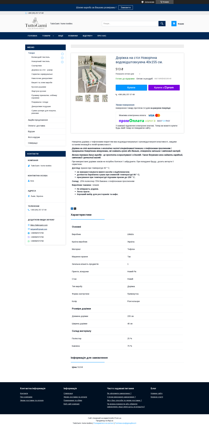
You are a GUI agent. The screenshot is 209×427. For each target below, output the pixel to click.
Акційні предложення (38, 120)
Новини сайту (157, 393)
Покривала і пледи (40, 102)
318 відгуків (149, 2)
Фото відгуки (34, 137)
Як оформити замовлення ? (119, 393)
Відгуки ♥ (87, 36)
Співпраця (32, 143)
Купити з (164, 87)
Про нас (101, 36)
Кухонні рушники (39, 87)
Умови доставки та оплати (31, 400)
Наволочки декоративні (42, 78)
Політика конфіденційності (125, 423)
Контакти (24, 393)
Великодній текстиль (41, 57)
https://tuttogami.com (39, 225)
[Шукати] (162, 23)
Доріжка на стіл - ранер (42, 70)
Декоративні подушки (41, 106)
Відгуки (31, 131)
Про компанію (26, 397)
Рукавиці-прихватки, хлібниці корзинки (44, 96)
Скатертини (37, 66)
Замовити (126, 7)
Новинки (73, 36)
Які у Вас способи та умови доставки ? (124, 400)
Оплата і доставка (36, 126)
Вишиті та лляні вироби (42, 82)
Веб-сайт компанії (72, 404)
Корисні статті (157, 397)
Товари (46, 36)
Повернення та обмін (73, 400)
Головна (32, 36)
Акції (60, 36)
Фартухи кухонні (39, 91)
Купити (131, 87)
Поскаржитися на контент (103, 423)
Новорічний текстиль (41, 61)
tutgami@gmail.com (39, 229)
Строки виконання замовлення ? (121, 397)
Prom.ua (118, 418)
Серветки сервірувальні (42, 74)
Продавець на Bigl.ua (104, 421)
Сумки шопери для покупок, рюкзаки (44, 112)
